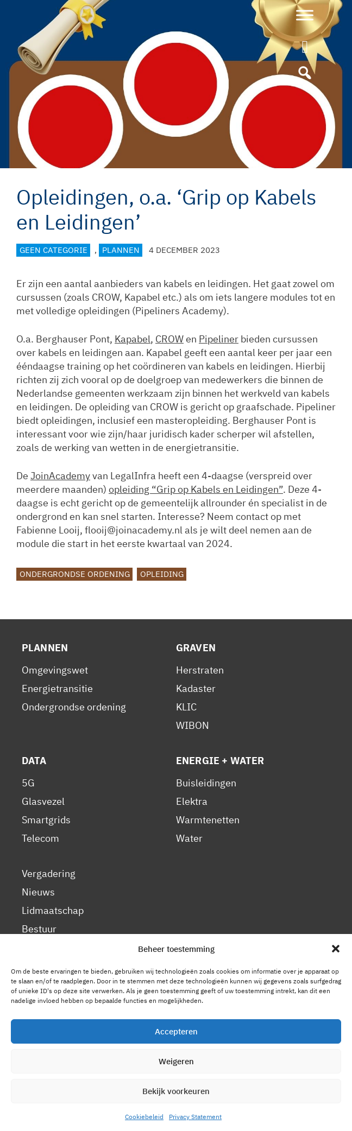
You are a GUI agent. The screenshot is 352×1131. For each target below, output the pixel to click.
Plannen (121, 250)
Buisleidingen (206, 783)
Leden (35, 947)
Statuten (40, 1002)
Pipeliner (218, 339)
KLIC (186, 707)
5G (28, 783)
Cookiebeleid (141, 1081)
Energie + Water (220, 760)
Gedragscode (51, 1021)
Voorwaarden (51, 966)
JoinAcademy (60, 475)
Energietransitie (57, 688)
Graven (196, 647)
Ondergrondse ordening (75, 574)
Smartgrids (46, 820)
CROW (169, 339)
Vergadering (49, 873)
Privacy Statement (62, 1081)
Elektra (192, 801)
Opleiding (162, 574)
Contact (198, 1081)
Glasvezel (43, 801)
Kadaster (196, 688)
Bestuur (39, 929)
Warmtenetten (208, 820)
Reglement (46, 984)
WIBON (192, 725)
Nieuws (38, 892)
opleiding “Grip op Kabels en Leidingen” (196, 489)
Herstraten (200, 670)
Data (34, 760)
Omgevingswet (55, 670)
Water (189, 838)
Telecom (40, 838)
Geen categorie (53, 250)
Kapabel (132, 339)
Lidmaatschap (53, 910)
